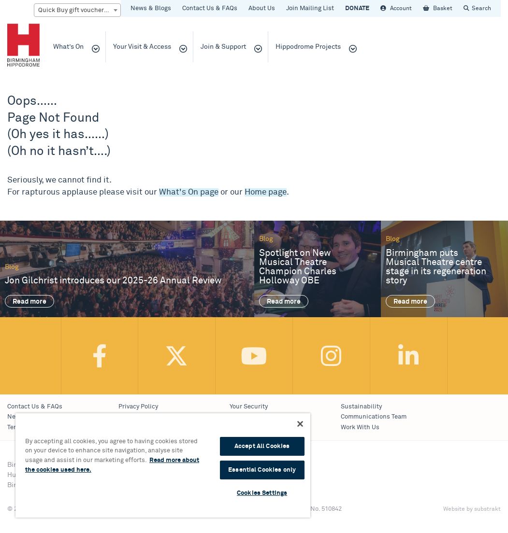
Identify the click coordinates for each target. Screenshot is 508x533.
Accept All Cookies (262, 446)
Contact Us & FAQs (209, 8)
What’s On (68, 46)
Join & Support (223, 46)
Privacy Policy (138, 407)
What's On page (188, 192)
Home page (266, 192)
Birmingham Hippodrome (23, 45)
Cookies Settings (262, 493)
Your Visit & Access (142, 46)
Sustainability (361, 407)
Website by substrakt (472, 509)
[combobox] (77, 10)
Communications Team (373, 417)
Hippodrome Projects (308, 46)
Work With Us (360, 427)
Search (481, 8)
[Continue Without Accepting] (300, 424)
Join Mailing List (310, 8)
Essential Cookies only (262, 470)
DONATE (357, 8)
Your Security (249, 407)
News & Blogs (151, 8)
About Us (261, 8)
